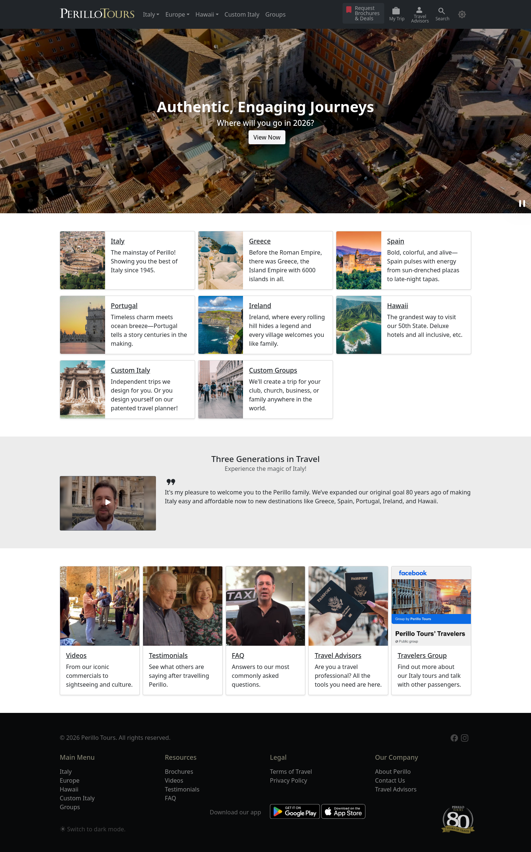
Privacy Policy (288, 780)
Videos (76, 655)
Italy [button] (149, 14)
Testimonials (168, 655)
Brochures (179, 772)
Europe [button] (175, 14)
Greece (260, 241)
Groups (276, 14)
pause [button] (522, 204)
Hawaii (397, 306)
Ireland (260, 306)
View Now (266, 137)
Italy (118, 241)
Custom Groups (273, 370)
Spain (395, 241)
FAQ (238, 655)
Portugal (124, 306)
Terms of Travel (291, 772)
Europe (70, 780)
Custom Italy (242, 14)
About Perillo (393, 772)
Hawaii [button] (204, 14)
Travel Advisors (338, 655)
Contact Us (390, 780)
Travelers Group (422, 655)
